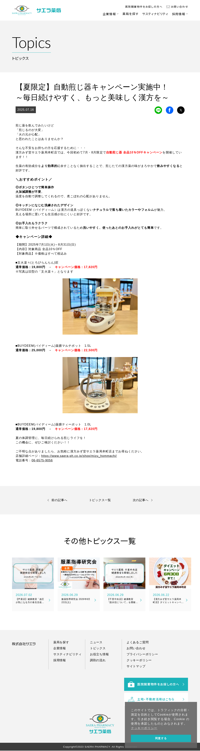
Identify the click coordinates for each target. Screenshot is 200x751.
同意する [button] (161, 738)
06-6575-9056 (42, 460)
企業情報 (109, 14)
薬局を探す (130, 13)
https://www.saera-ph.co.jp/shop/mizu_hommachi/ (79, 455)
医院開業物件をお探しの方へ (144, 6)
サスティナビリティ (155, 13)
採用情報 (178, 14)
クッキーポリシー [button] (144, 728)
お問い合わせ (179, 6)
